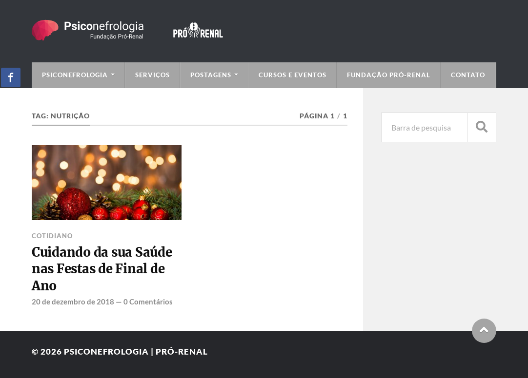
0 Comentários (148, 301)
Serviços (152, 75)
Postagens (210, 75)
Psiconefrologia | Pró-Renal (136, 351)
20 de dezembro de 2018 (73, 301)
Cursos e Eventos (292, 75)
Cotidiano (52, 236)
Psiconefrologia (75, 75)
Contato (468, 75)
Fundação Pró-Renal (388, 75)
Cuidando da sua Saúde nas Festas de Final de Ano (102, 269)
